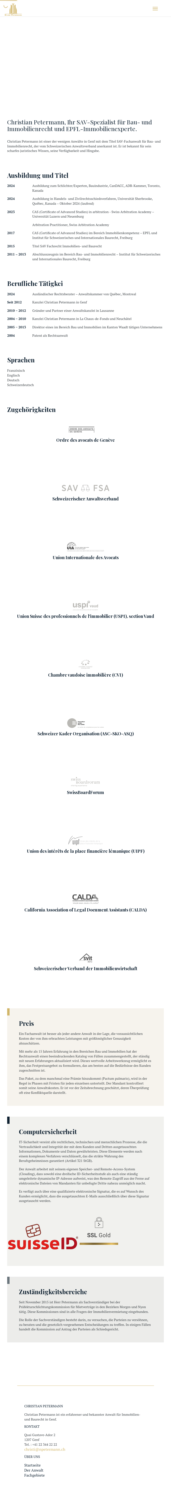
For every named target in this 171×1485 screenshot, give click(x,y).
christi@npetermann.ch (44, 1449)
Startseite (32, 1465)
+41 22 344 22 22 (44, 1444)
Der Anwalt (34, 1470)
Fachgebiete (34, 1475)
